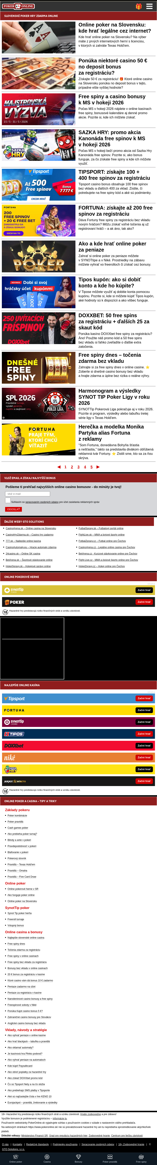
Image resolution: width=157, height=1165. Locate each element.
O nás (5, 1144)
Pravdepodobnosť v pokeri (22, 846)
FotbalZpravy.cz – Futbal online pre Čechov (102, 541)
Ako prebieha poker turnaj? (22, 834)
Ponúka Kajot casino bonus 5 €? (25, 1011)
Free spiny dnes (16, 943)
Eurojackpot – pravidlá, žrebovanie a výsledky (32, 1102)
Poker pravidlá (15, 821)
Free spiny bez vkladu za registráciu (27, 962)
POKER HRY (28, 16)
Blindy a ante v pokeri (19, 840)
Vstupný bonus (16, 925)
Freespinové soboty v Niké (22, 1005)
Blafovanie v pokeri (18, 852)
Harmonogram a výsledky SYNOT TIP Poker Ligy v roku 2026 (114, 397)
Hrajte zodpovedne (90, 1114)
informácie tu (60, 1118)
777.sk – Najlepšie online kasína (23, 541)
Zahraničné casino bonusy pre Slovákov (29, 1017)
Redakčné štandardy (37, 1144)
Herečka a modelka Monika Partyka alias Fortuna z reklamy (111, 433)
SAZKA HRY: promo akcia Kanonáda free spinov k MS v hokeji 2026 (111, 138)
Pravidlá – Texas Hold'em (21, 864)
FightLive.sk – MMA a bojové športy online (102, 534)
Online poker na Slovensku (22, 901)
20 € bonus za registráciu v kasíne (26, 974)
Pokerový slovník (17, 858)
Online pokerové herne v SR (23, 889)
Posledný (98, 467)
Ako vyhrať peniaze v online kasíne (27, 1035)
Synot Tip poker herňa (19, 913)
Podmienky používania (65, 1144)
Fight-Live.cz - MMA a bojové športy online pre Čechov (108, 560)
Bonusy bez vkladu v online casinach (28, 968)
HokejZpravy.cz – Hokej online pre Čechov (102, 566)
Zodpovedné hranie (99, 1135)
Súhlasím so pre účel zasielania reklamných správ (55, 502)
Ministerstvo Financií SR (34, 1135)
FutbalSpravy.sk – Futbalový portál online (101, 528)
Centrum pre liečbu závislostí (127, 1135)
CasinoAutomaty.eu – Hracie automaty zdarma (31, 547)
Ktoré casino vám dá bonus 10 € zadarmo (30, 980)
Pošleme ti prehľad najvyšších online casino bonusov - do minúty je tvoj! (63, 487)
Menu (149, 6)
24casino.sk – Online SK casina (23, 553)
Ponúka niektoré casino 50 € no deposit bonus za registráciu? (112, 67)
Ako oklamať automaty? (21, 1047)
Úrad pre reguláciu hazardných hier (68, 1135)
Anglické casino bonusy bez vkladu (27, 1023)
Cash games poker (18, 827)
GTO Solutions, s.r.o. (13, 1149)
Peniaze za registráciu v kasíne (24, 992)
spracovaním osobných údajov (41, 502)
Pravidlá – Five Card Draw (22, 876)
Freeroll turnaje (16, 919)
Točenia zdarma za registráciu (24, 950)
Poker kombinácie (17, 815)
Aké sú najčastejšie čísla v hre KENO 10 (30, 1096)
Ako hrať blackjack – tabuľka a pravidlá (29, 1041)
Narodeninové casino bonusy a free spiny (30, 998)
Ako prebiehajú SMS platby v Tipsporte (29, 1090)
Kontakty (17, 1144)
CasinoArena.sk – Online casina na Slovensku (31, 528)
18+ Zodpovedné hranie (131, 1144)
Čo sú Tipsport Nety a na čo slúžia (26, 1084)
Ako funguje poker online (21, 895)
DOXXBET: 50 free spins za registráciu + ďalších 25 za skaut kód (113, 321)
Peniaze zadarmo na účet (21, 986)
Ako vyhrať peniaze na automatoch (27, 1059)
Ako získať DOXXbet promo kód (25, 1078)
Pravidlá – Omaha (17, 870)
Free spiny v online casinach (23, 956)
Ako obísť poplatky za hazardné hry (27, 1072)
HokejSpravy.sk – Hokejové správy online (28, 566)
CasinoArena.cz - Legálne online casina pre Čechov (107, 547)
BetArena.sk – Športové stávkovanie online (29, 560)
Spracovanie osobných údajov (98, 1144)
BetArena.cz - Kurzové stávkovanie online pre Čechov (108, 553)
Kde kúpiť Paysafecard (20, 1066)
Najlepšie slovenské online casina (26, 937)
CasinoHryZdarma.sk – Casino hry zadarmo (29, 534)
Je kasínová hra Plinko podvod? (25, 1053)
